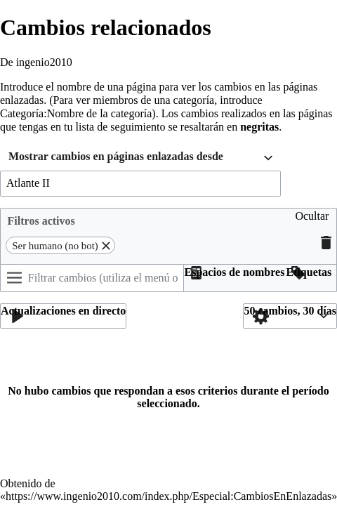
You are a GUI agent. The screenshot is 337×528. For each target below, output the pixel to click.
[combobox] (140, 158)
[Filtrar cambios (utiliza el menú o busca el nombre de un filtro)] (92, 278)
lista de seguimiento (121, 127)
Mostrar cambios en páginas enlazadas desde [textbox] (115, 156)
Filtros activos (41, 221)
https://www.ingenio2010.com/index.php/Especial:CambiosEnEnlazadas (168, 496)
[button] (311, 222)
